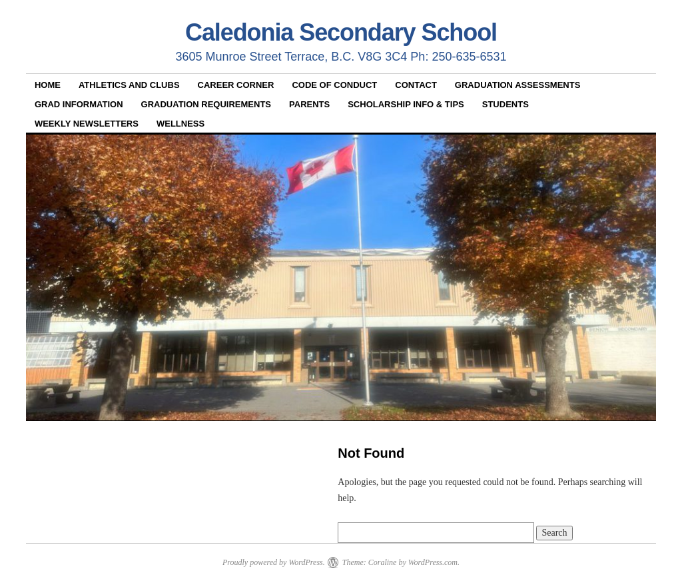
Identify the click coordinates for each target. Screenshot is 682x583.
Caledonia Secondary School (341, 32)
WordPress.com (433, 562)
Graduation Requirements (206, 104)
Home (48, 85)
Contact (416, 85)
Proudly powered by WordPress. (273, 562)
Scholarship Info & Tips (406, 104)
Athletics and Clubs (129, 85)
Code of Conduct (334, 85)
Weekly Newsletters (87, 124)
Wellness (180, 124)
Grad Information (79, 104)
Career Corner (236, 85)
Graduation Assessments (518, 85)
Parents (309, 104)
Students (505, 104)
